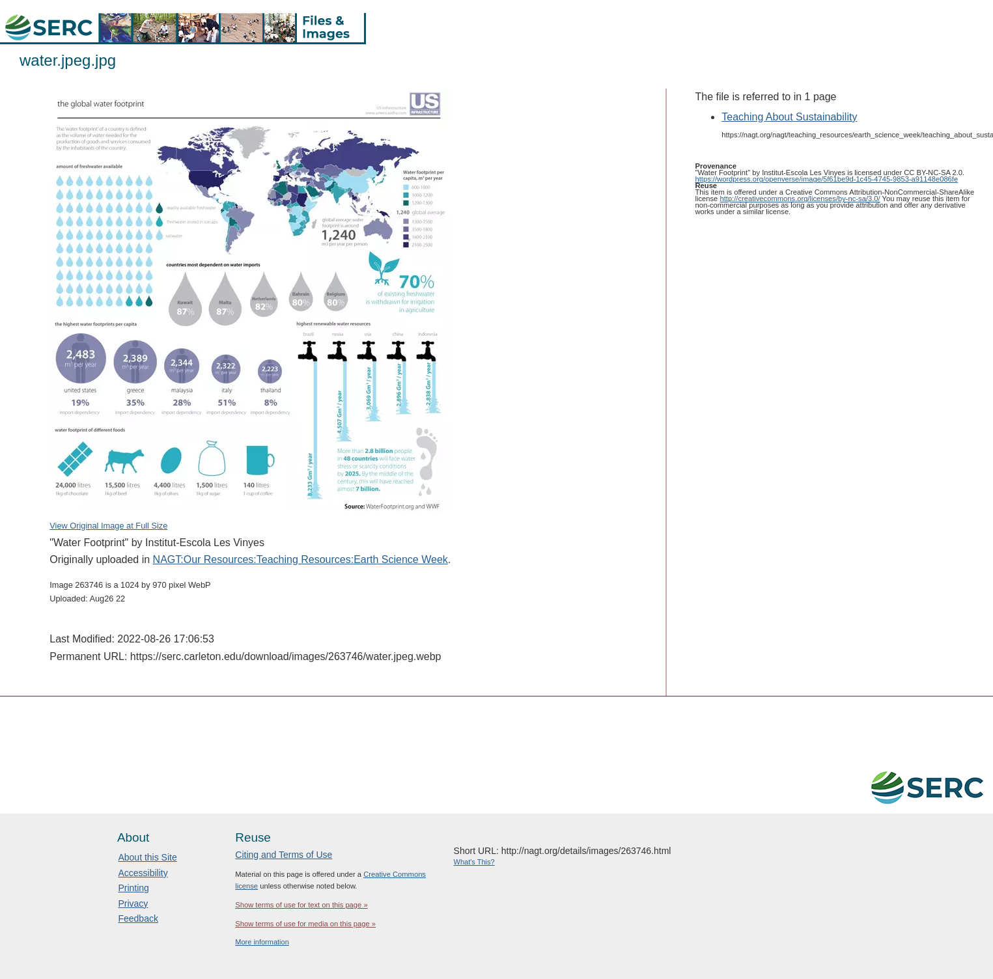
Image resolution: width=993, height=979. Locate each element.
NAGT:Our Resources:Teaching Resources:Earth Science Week (300, 559)
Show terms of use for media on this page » (305, 924)
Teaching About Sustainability (789, 116)
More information (262, 942)
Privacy (133, 903)
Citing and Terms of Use (283, 854)
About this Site (147, 857)
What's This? (474, 862)
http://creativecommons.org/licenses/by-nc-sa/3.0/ (800, 198)
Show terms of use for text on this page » (301, 905)
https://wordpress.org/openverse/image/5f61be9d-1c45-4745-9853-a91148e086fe (826, 179)
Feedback (138, 918)
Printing (133, 888)
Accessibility (142, 873)
